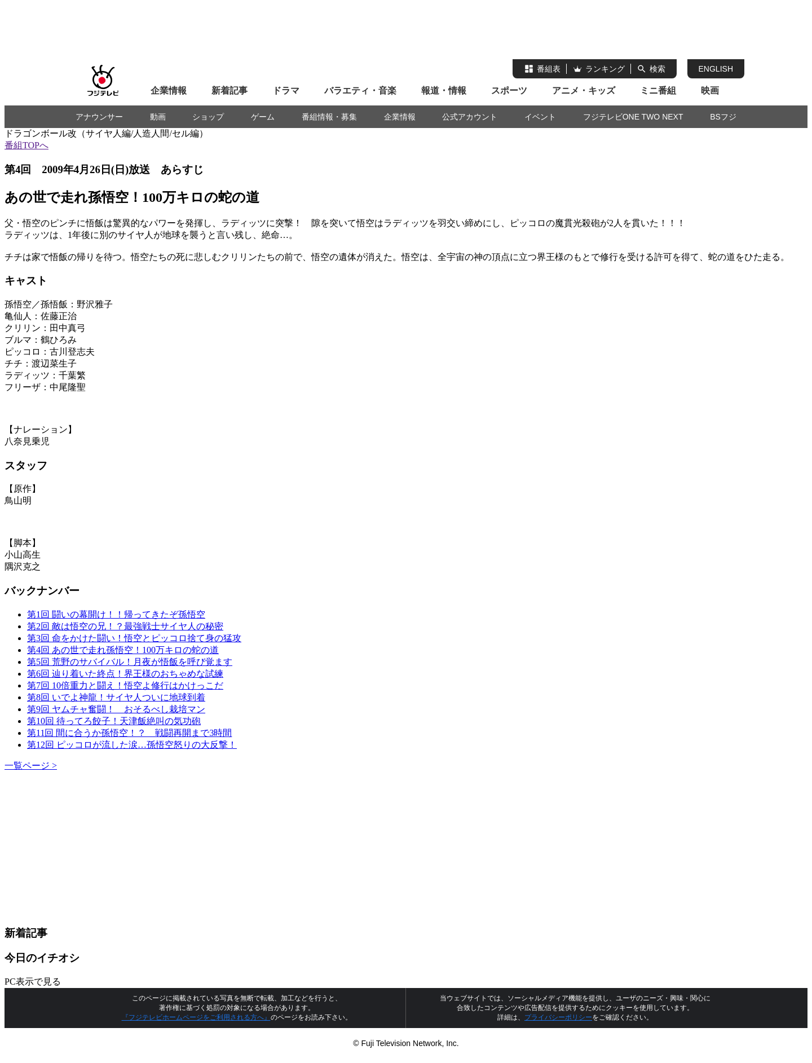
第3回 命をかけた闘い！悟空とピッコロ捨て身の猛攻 (134, 638)
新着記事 (229, 90)
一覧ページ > (31, 765)
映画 (710, 90)
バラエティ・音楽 (360, 90)
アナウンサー (99, 116)
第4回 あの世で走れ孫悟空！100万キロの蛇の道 (123, 650)
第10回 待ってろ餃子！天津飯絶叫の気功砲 (114, 721)
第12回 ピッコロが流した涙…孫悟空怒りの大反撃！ (132, 744)
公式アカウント (469, 116)
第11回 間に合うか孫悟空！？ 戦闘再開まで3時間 (129, 733)
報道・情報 (443, 90)
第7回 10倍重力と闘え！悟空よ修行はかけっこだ (125, 685)
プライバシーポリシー (558, 1017)
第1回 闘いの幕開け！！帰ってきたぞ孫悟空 (116, 614)
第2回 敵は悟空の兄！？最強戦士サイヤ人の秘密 (125, 626)
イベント (540, 116)
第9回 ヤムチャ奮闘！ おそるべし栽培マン (116, 709)
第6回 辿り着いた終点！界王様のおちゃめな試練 (125, 673)
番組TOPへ (26, 145)
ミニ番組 (658, 90)
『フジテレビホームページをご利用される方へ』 (196, 1017)
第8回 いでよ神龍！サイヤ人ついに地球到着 (116, 697)
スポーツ (509, 90)
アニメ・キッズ (583, 90)
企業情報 (169, 90)
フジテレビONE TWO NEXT (633, 116)
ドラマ (285, 90)
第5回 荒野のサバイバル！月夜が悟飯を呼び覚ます (129, 662)
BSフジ (723, 116)
